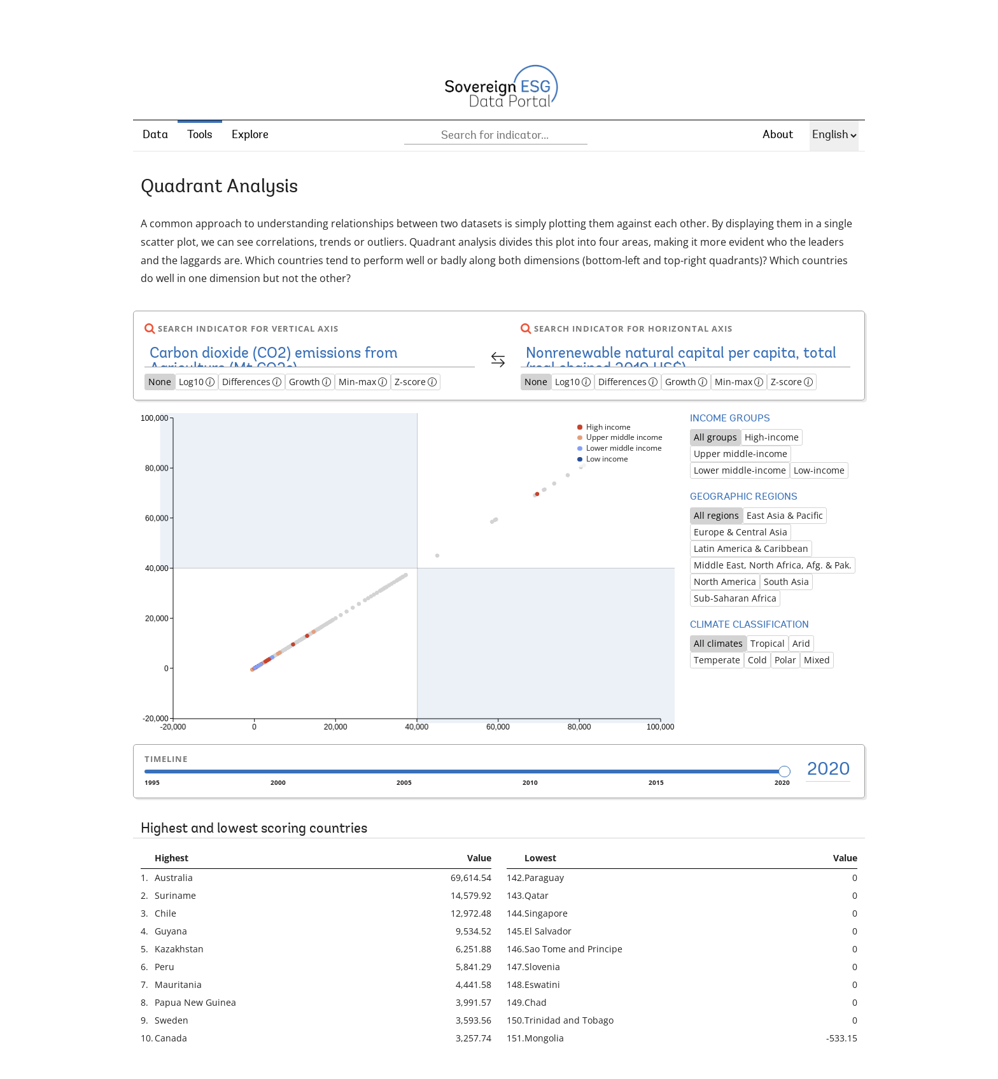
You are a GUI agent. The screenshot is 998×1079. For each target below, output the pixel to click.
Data (155, 135)
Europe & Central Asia (740, 532)
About (778, 135)
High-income (772, 437)
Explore (250, 135)
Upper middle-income (740, 454)
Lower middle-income (740, 470)
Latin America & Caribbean (751, 548)
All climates (718, 643)
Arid (801, 643)
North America (725, 581)
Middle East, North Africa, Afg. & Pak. (773, 565)
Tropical (767, 643)
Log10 (196, 382)
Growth (310, 382)
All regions (716, 515)
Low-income (819, 470)
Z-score (416, 382)
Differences (251, 382)
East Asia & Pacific (785, 515)
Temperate (717, 660)
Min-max (363, 382)
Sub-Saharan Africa (735, 598)
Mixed (817, 660)
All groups (715, 437)
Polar (785, 660)
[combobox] (495, 136)
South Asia (786, 581)
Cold (757, 660)
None (159, 382)
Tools (200, 135)
